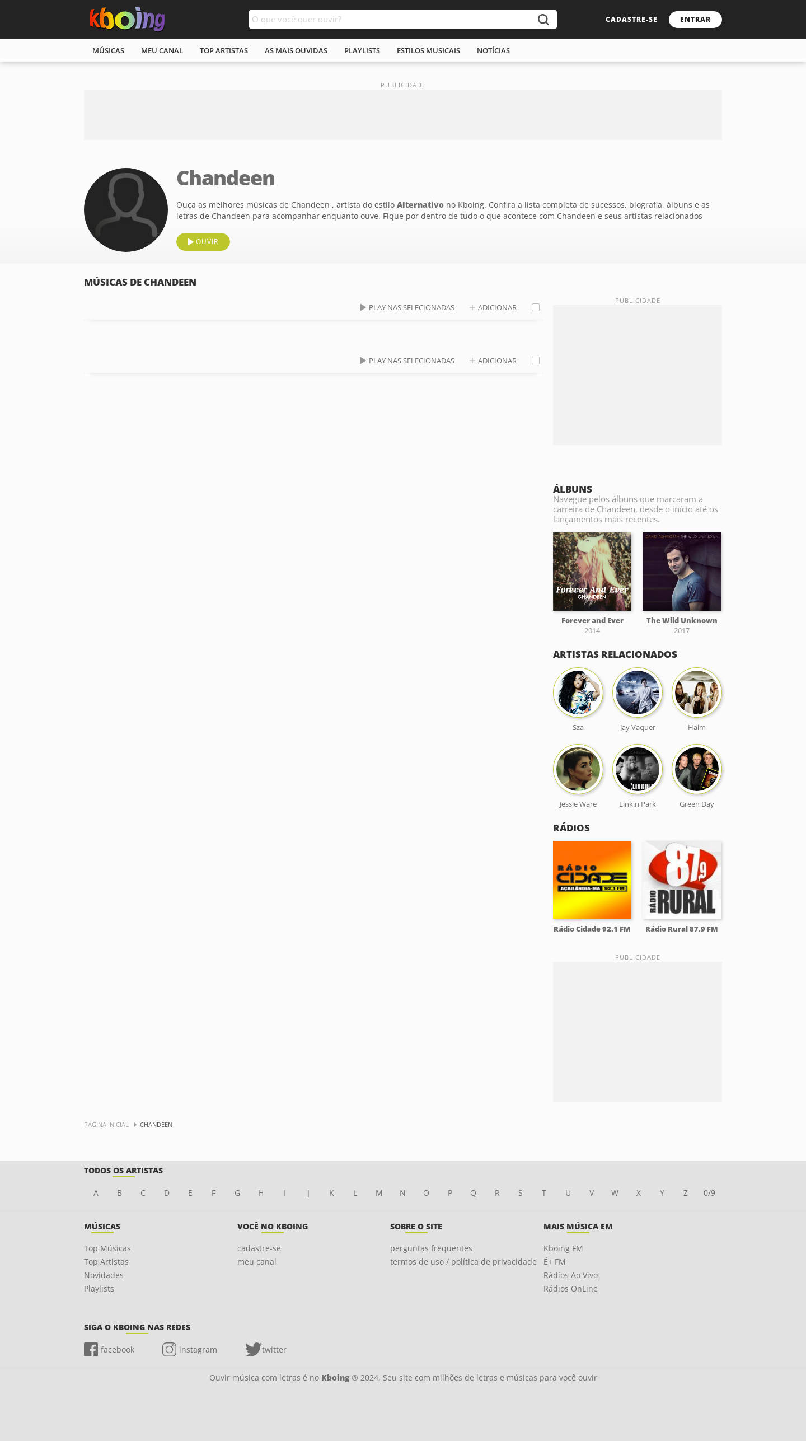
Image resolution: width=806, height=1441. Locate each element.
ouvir (207, 241)
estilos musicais (428, 50)
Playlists (99, 1288)
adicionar (497, 307)
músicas (108, 50)
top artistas (224, 50)
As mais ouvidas (296, 50)
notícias (493, 50)
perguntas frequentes (431, 1248)
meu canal (162, 50)
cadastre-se (632, 19)
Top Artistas (106, 1261)
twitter (274, 1349)
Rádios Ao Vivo (570, 1275)
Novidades (104, 1275)
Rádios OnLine (570, 1288)
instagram (198, 1349)
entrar (695, 19)
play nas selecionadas (411, 307)
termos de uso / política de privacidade (463, 1261)
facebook (117, 1349)
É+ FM (554, 1261)
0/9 (709, 1192)
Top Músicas (107, 1248)
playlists (362, 50)
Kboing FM (563, 1248)
